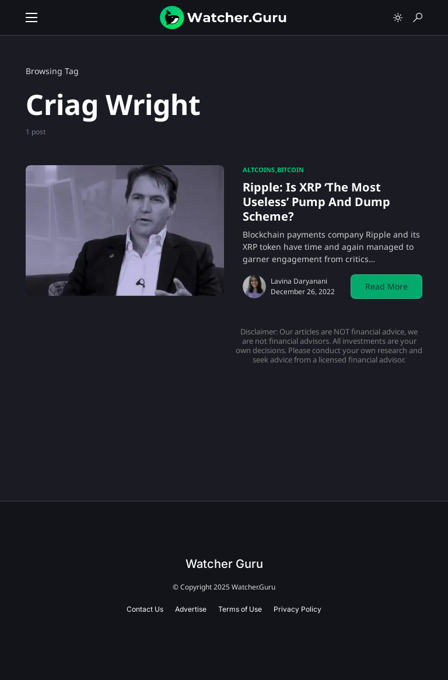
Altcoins (259, 169)
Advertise (190, 609)
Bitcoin (290, 169)
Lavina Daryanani (299, 281)
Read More (386, 286)
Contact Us (145, 609)
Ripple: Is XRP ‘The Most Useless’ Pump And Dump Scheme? (316, 202)
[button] (31, 17)
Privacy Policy (297, 609)
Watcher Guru (224, 564)
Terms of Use (240, 609)
